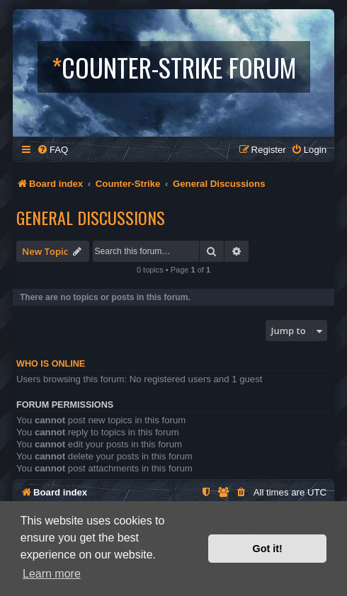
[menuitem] (52, 149)
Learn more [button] (52, 574)
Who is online (50, 364)
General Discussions (90, 217)
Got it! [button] (268, 548)
